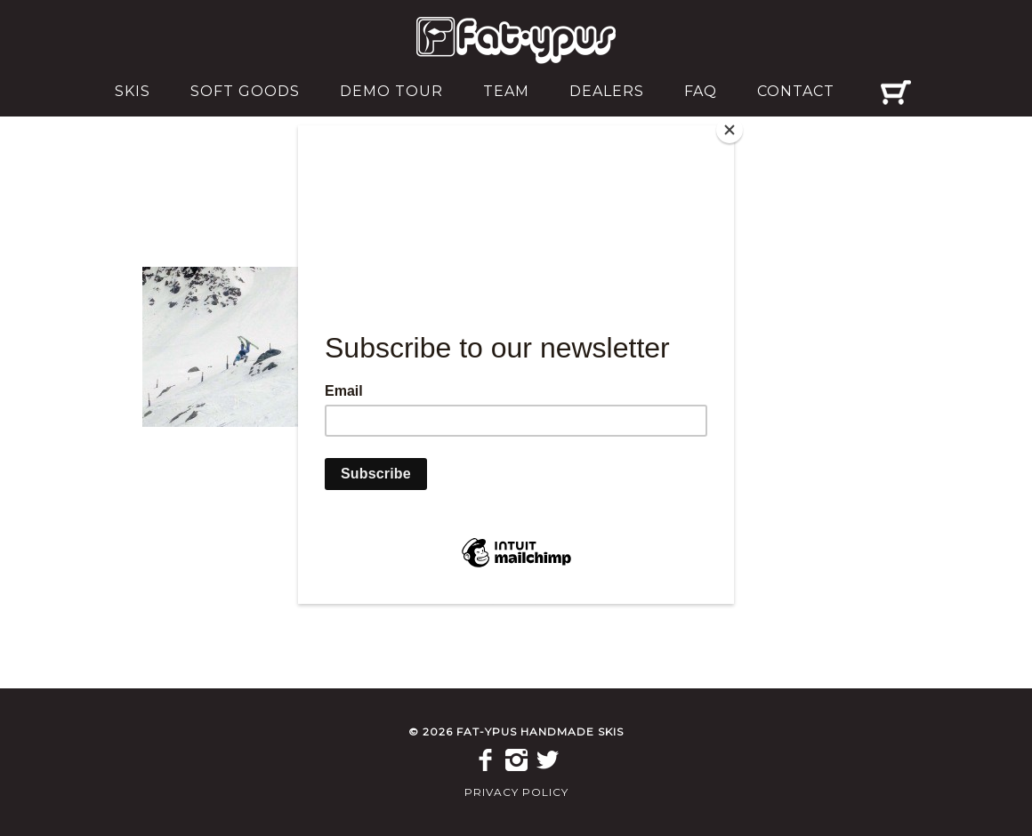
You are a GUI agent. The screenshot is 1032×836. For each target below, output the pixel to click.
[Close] (729, 130)
